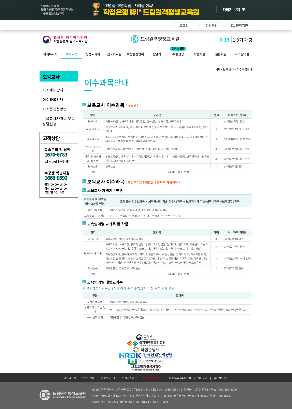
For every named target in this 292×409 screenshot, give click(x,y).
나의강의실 (242, 54)
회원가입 (211, 25)
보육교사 (71, 54)
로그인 (184, 25)
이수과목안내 (53, 99)
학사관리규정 (129, 378)
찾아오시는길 (108, 378)
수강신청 (178, 54)
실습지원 (220, 54)
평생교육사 (93, 54)
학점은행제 (88, 378)
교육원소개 (70, 378)
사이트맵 (202, 378)
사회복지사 (50, 54)
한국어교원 (114, 54)
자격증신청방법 (55, 109)
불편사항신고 (221, 378)
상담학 (156, 54)
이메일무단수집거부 (180, 378)
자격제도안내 (53, 89)
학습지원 (199, 54)
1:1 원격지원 (239, 25)
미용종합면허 (135, 54)
